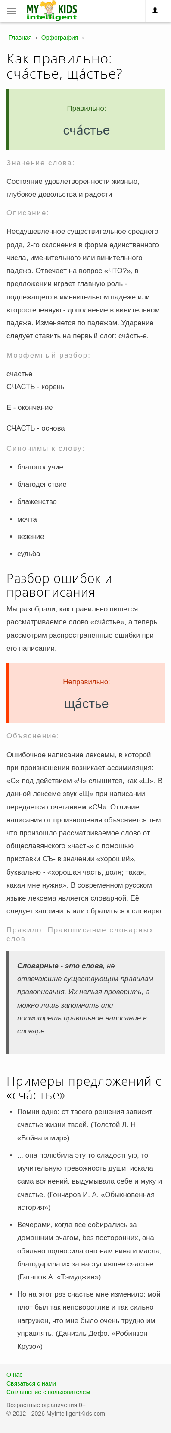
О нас (14, 1374)
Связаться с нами (31, 1383)
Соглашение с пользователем (48, 1392)
